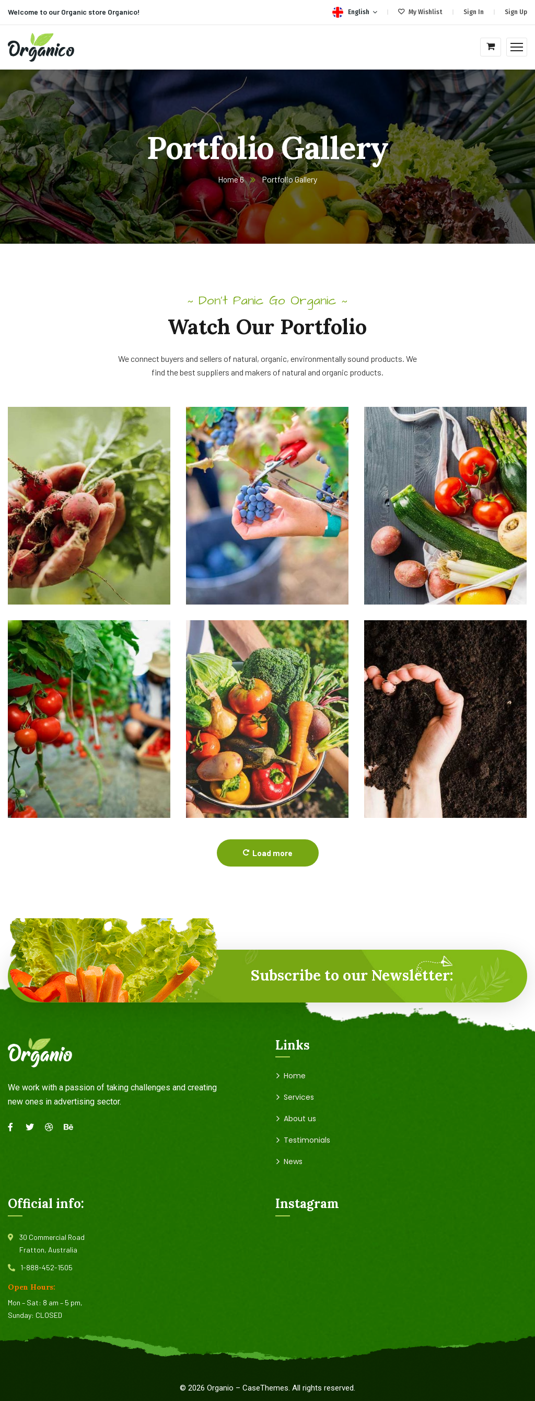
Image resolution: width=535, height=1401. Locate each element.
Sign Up (516, 12)
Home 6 (231, 179)
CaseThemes (265, 1388)
